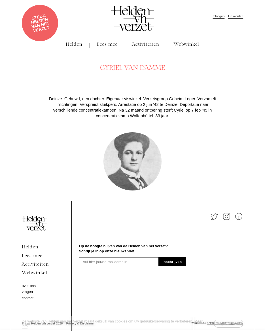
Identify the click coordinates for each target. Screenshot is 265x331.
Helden (30, 247)
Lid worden (235, 16)
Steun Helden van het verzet (40, 23)
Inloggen (218, 16)
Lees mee (32, 256)
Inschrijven (172, 261)
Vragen (27, 292)
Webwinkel (34, 273)
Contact (27, 298)
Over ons (29, 286)
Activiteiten (35, 264)
